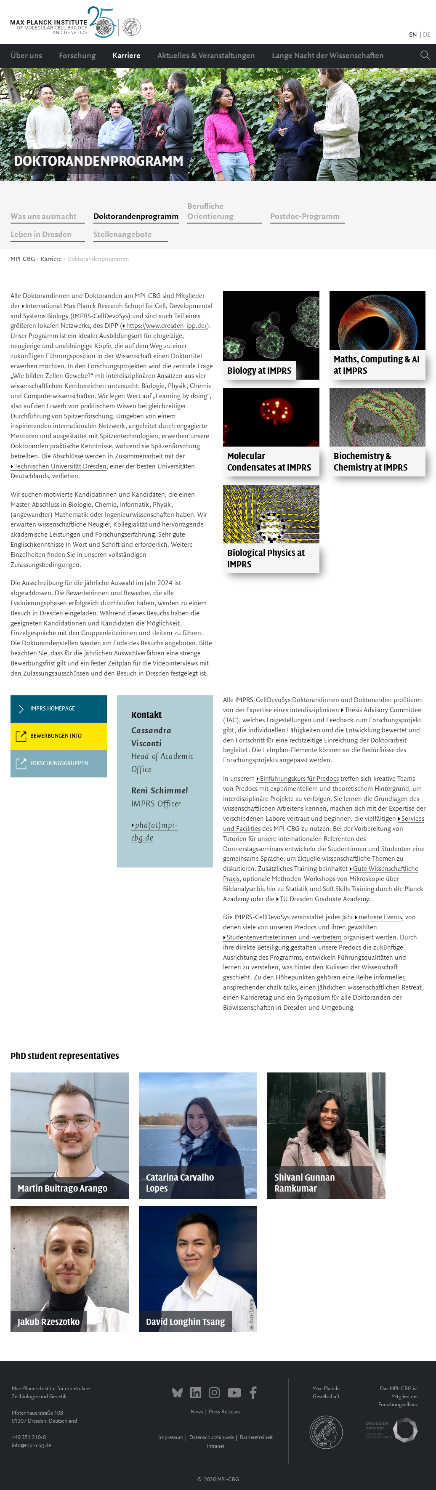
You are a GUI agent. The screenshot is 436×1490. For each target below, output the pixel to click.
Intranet (215, 1446)
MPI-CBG (23, 259)
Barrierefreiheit (256, 1437)
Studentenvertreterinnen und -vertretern (284, 937)
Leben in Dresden (41, 235)
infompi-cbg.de (31, 1445)
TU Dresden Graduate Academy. (325, 899)
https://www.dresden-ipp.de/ (166, 326)
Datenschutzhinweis (211, 1437)
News (197, 1412)
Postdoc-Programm (305, 217)
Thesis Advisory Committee (383, 710)
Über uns (26, 56)
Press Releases (224, 1412)
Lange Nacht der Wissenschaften (328, 56)
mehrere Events (380, 917)
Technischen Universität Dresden (60, 466)
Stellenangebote (122, 235)
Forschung (77, 56)
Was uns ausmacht (44, 217)
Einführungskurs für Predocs (299, 778)
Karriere (126, 56)
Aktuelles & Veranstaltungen (206, 56)
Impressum (170, 1437)
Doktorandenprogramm (136, 217)
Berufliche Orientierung (210, 211)
